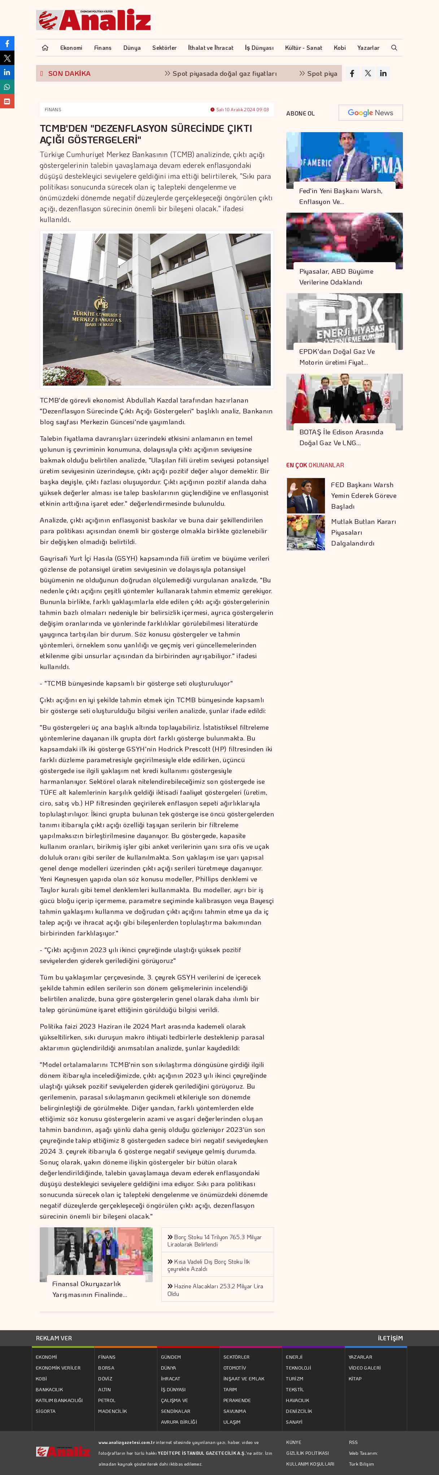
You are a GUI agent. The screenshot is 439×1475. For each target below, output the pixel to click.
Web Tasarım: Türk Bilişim (363, 1458)
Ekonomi (71, 47)
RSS (353, 1442)
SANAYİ (294, 1422)
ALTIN (104, 1389)
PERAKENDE (237, 1400)
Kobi (340, 47)
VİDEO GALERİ (365, 1368)
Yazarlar (368, 47)
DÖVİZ (105, 1378)
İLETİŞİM (390, 1338)
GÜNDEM (171, 1357)
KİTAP (355, 1378)
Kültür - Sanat (303, 47)
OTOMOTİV (234, 1368)
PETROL (107, 1400)
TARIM (230, 1389)
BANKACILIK (49, 1389)
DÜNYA (169, 1368)
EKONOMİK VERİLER (58, 1368)
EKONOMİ (46, 1357)
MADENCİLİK (112, 1411)
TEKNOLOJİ (298, 1368)
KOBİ (41, 1378)
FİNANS (53, 109)
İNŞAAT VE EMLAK (244, 1378)
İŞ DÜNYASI (173, 1389)
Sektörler (164, 47)
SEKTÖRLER (236, 1357)
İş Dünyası (259, 47)
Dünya (132, 47)
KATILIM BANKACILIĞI (59, 1400)
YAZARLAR (360, 1357)
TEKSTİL (295, 1389)
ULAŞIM (232, 1422)
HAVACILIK (297, 1400)
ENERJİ (294, 1357)
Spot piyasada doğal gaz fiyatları (241, 73)
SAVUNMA (234, 1411)
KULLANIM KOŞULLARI (310, 1464)
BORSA (106, 1368)
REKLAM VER (54, 1338)
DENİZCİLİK (299, 1411)
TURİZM (294, 1378)
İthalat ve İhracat (210, 47)
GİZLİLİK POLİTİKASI (307, 1453)
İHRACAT (171, 1378)
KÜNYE (293, 1442)
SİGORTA (46, 1411)
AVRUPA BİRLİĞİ (179, 1422)
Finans (103, 47)
